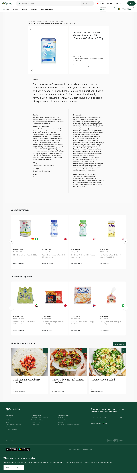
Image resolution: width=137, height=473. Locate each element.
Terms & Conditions (37, 420)
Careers (60, 422)
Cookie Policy (35, 424)
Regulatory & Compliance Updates (68, 424)
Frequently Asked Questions (39, 417)
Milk (45, 21)
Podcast (34, 9)
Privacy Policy (35, 422)
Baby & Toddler (38, 21)
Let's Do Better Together (13, 424)
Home (30, 21)
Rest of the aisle (18, 263)
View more (119, 344)
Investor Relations (47, 9)
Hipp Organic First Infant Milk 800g (25, 255)
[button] (11, 242)
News (7, 422)
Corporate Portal (63, 420)
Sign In (120, 3)
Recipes (15, 9)
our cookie (103, 462)
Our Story (9, 420)
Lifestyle (24, 9)
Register (110, 3)
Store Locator (10, 427)
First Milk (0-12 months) (56, 21)
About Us (8, 417)
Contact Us (61, 417)
